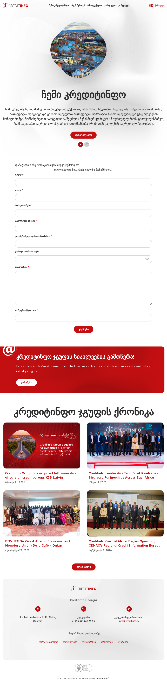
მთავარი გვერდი (48, 641)
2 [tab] (86, 144)
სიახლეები (110, 5)
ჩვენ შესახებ (78, 5)
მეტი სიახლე (83, 566)
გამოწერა (26, 382)
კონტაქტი (123, 5)
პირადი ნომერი (23, 205)
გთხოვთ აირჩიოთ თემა (27, 251)
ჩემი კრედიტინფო (59, 5)
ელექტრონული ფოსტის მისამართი (33, 236)
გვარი (19, 190)
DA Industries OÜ (101, 678)
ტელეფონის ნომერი (26, 221)
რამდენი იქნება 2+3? (26, 310)
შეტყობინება (22, 267)
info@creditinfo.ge (129, 621)
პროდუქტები (94, 5)
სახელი (19, 174)
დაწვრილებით (83, 135)
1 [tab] (80, 144)
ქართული (156, 5)
